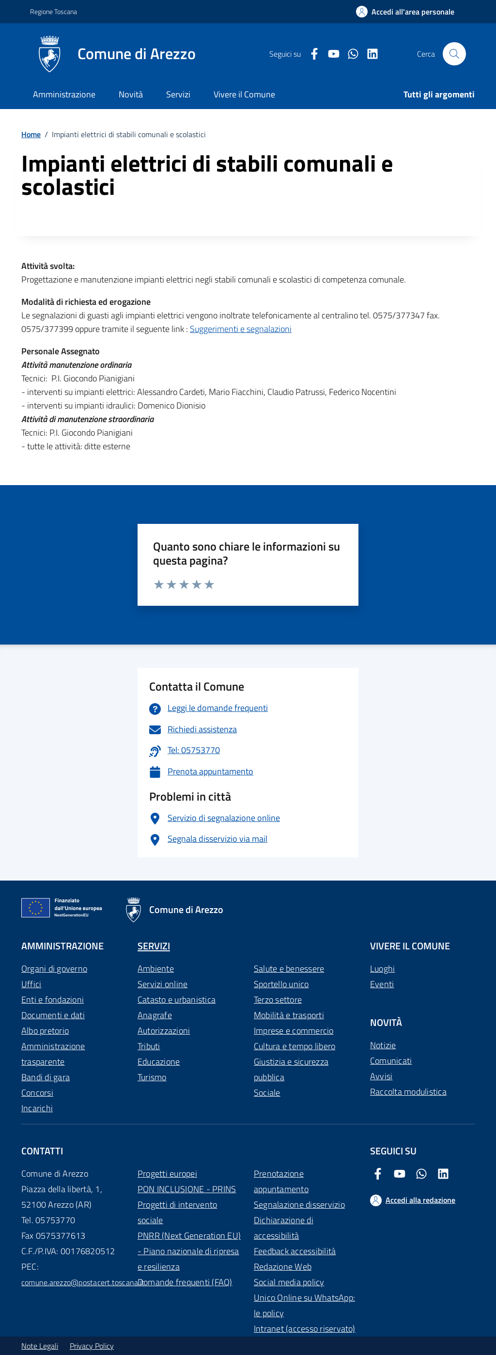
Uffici (31, 984)
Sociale (267, 1092)
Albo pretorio (45, 1030)
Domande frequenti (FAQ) (185, 1282)
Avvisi (381, 1076)
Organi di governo (54, 968)
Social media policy (289, 1282)
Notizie (383, 1045)
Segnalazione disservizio (299, 1204)
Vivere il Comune (244, 94)
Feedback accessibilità (295, 1251)
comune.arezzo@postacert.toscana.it (82, 1282)
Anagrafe (155, 1015)
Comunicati (391, 1060)
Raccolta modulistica (408, 1091)
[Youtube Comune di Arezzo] (330, 54)
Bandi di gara (45, 1077)
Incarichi (37, 1108)
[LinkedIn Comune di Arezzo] (368, 54)
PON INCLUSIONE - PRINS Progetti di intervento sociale (187, 1204)
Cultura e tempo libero (294, 1046)
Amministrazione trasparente (53, 1054)
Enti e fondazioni (52, 999)
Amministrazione (64, 94)
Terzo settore (278, 999)
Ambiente (156, 968)
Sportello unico (281, 984)
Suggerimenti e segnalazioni (241, 328)
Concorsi (37, 1092)
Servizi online (162, 984)
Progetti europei (167, 1173)
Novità (131, 94)
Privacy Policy (92, 1346)
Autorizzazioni (164, 1030)
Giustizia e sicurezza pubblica (291, 1069)
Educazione (159, 1061)
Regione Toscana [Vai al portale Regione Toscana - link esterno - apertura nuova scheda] (53, 11)
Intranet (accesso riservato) (305, 1328)
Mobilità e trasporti (289, 1015)
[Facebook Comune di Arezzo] (310, 54)
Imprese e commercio (294, 1030)
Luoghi (382, 968)
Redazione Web (282, 1266)
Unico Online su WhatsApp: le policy (304, 1305)
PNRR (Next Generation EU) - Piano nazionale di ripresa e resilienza (189, 1251)
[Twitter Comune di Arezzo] (349, 54)
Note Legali (39, 1346)
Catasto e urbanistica (177, 999)
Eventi (382, 984)
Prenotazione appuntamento (281, 1181)
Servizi (178, 94)
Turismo (152, 1077)
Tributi (149, 1046)
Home (31, 134)
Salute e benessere (289, 968)
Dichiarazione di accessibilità (283, 1227)
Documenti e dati (53, 1015)
